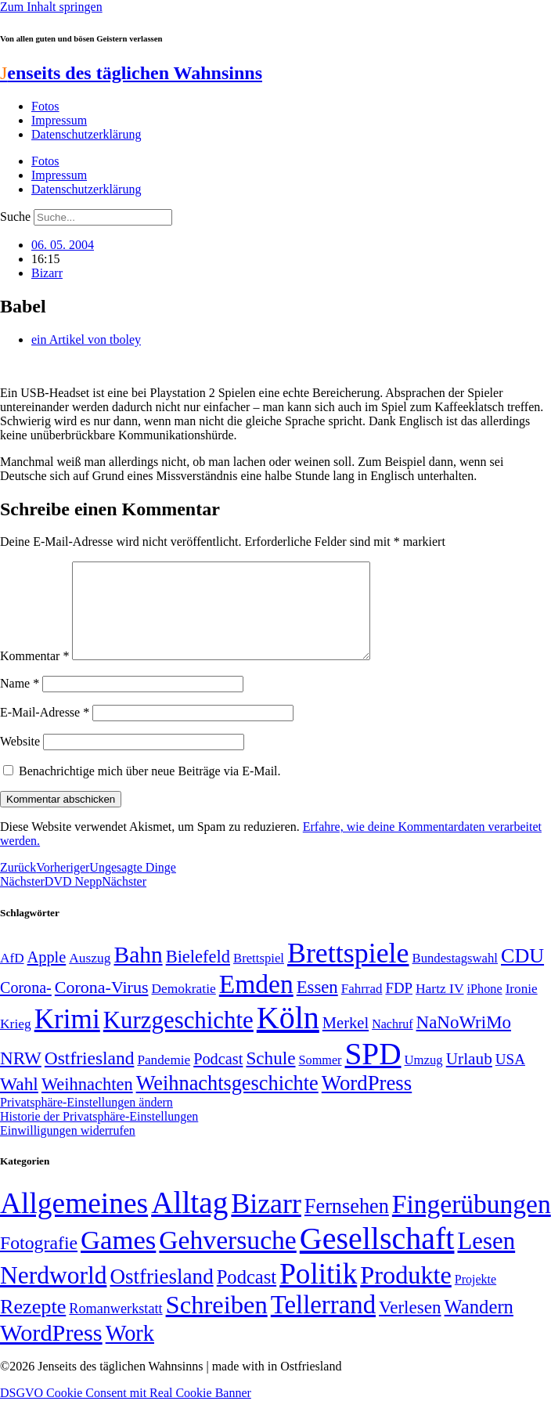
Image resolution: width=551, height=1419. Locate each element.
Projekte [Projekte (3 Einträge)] (475, 1298)
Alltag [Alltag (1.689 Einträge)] (189, 1221)
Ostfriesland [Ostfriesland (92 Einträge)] (90, 1077)
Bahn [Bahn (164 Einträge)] (138, 973)
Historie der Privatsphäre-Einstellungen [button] (99, 1135)
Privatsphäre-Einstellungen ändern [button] (86, 1121)
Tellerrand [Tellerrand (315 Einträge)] (323, 1323)
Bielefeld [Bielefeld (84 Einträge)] (198, 975)
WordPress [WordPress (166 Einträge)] (51, 1351)
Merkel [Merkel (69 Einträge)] (345, 1041)
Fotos (45, 106)
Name (19, 702)
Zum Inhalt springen (51, 6)
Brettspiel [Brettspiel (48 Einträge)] (258, 976)
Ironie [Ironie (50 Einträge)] (522, 1007)
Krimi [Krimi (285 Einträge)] (67, 1038)
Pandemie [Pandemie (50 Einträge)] (163, 1078)
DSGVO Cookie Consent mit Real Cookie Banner (125, 1411)
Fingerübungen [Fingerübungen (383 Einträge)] (471, 1222)
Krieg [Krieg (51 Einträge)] (15, 1042)
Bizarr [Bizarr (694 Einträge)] (266, 1222)
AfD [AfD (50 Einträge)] (12, 976)
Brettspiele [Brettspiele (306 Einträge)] (348, 972)
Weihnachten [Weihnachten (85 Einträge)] (87, 1103)
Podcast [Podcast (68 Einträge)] (218, 1077)
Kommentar (34, 674)
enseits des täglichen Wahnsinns (131, 73)
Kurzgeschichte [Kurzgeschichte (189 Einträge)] (178, 1039)
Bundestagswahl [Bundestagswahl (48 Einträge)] (455, 976)
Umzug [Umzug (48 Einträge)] (424, 1078)
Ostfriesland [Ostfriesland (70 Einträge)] (161, 1295)
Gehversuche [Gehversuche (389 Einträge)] (227, 1258)
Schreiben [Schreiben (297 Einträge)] (217, 1323)
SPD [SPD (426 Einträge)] (373, 1072)
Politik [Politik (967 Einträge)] (318, 1292)
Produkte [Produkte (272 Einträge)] (406, 1294)
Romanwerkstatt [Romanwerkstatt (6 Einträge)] (115, 1327)
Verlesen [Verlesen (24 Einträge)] (410, 1326)
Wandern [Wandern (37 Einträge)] (479, 1325)
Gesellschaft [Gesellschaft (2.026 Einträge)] (377, 1257)
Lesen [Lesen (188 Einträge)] (486, 1259)
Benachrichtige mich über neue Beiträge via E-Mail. (150, 789)
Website (20, 760)
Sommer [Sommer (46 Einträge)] (319, 1079)
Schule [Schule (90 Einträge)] (270, 1077)
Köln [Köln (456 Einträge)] (288, 1036)
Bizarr (47, 273)
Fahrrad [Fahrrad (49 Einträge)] (362, 1007)
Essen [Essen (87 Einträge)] (317, 1006)
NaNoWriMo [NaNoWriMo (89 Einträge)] (463, 1041)
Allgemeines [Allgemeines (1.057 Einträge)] (74, 1222)
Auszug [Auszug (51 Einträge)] (89, 976)
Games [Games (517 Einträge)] (118, 1259)
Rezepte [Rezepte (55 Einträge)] (33, 1325)
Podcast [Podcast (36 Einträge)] (246, 1295)
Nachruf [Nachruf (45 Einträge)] (392, 1042)
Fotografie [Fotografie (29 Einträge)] (38, 1261)
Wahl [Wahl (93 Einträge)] (19, 1102)
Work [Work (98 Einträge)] (130, 1352)
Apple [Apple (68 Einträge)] (47, 975)
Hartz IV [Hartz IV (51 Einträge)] (439, 1007)
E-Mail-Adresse (44, 731)
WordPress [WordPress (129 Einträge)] (367, 1102)
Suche (15, 216)
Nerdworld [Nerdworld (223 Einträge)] (53, 1294)
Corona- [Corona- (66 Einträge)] (26, 1006)
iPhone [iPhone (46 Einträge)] (484, 1008)
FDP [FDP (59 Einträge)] (398, 1006)
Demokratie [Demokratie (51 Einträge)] (183, 1007)
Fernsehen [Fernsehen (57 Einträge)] (346, 1225)
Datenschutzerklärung (86, 134)
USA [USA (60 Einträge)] (510, 1078)
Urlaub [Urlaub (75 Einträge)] (469, 1077)
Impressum (59, 120)
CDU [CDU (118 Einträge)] (522, 974)
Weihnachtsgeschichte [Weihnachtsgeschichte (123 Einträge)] (227, 1102)
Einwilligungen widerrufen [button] (67, 1149)
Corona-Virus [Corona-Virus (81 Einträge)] (102, 1006)
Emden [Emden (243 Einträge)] (256, 1002)
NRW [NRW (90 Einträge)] (20, 1077)
